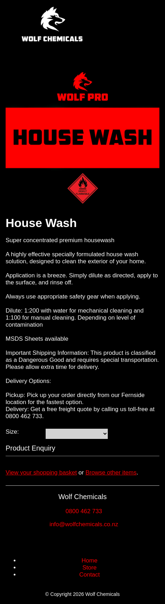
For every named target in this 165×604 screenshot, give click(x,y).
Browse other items (111, 472)
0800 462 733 (84, 511)
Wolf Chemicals (102, 594)
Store (89, 567)
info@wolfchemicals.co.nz (84, 524)
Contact (89, 574)
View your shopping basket (41, 472)
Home (89, 560)
